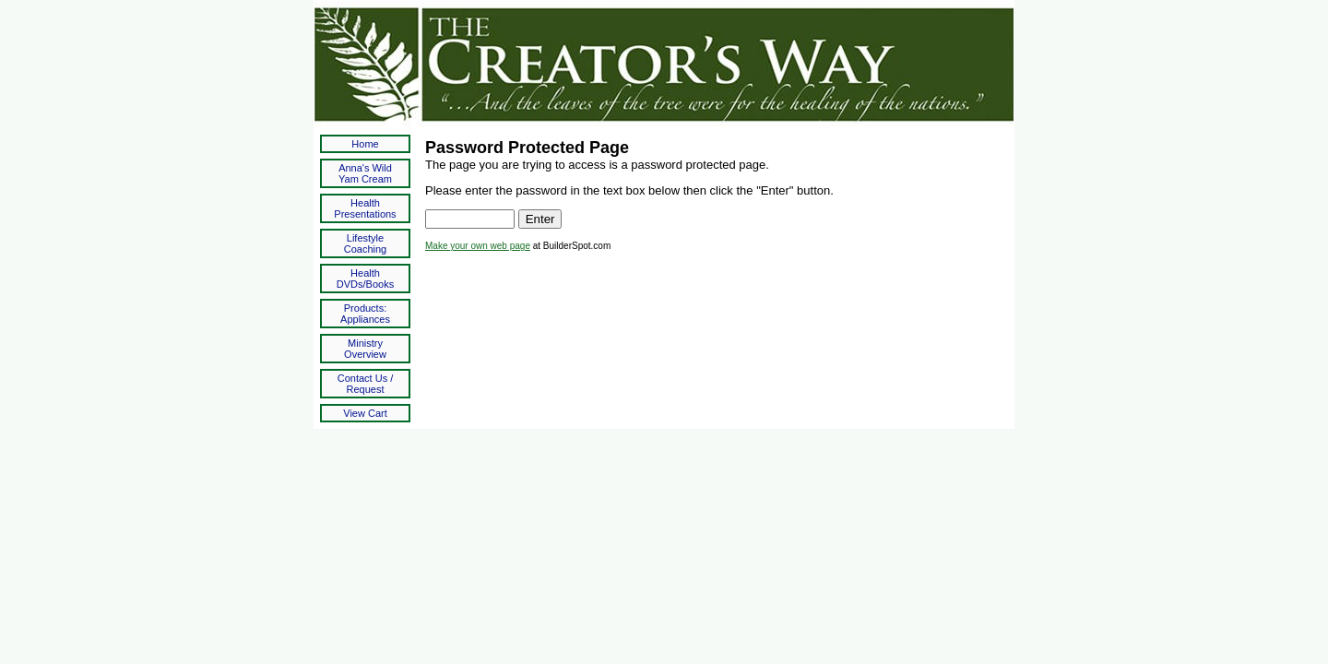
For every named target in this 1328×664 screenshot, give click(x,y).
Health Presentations (365, 208)
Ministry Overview (365, 349)
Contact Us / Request (366, 384)
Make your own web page (477, 246)
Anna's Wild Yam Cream (365, 173)
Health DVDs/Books (365, 278)
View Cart (364, 413)
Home (364, 143)
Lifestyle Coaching (365, 243)
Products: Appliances (365, 313)
